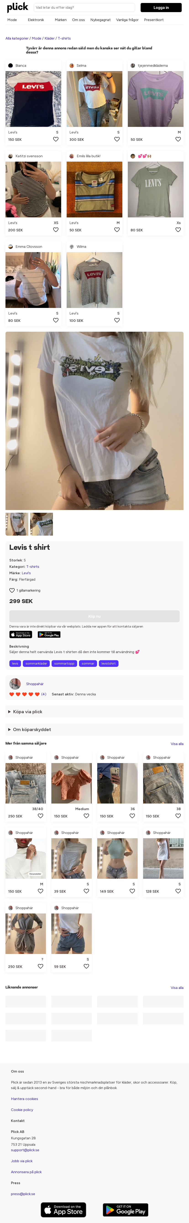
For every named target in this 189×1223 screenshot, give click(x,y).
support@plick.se (25, 1150)
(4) (43, 694)
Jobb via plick (21, 1161)
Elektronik (36, 20)
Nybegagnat (100, 20)
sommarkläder (36, 663)
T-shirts (64, 38)
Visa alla (177, 744)
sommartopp (64, 663)
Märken (61, 20)
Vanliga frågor (127, 20)
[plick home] (17, 7)
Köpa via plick (27, 711)
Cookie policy (22, 1110)
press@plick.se (23, 1194)
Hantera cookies (24, 1099)
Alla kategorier (17, 38)
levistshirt (109, 663)
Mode (12, 20)
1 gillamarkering (28, 590)
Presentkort (154, 20)
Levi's (26, 573)
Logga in (161, 7)
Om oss (78, 20)
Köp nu (94, 616)
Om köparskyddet (32, 729)
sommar (88, 663)
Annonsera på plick (26, 1172)
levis (15, 663)
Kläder (50, 38)
